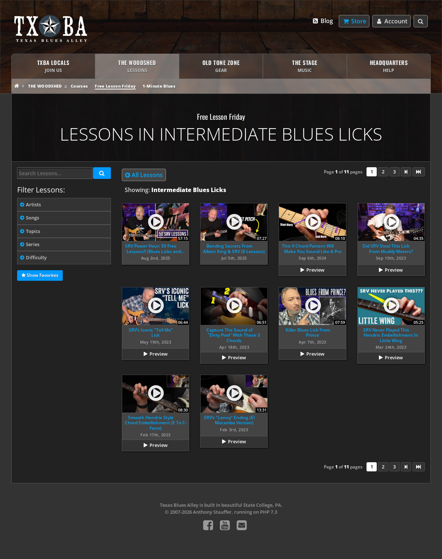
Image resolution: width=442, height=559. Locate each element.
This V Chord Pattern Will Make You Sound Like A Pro (311, 248)
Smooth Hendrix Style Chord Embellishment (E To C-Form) (156, 422)
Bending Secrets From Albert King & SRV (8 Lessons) (234, 248)
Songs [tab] (32, 217)
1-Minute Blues (159, 86)
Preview (315, 270)
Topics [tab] (33, 231)
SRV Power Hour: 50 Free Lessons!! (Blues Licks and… (155, 248)
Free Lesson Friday (115, 86)
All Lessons (144, 175)
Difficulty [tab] (36, 257)
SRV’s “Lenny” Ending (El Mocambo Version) (229, 420)
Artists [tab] (33, 204)
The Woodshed (45, 86)
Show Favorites (40, 276)
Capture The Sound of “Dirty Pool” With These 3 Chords (233, 335)
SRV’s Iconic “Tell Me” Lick (151, 332)
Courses (79, 86)
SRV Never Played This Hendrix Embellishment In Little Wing (390, 335)
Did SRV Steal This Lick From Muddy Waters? (387, 248)
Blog (322, 21)
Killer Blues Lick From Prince (308, 332)
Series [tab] (32, 244)
